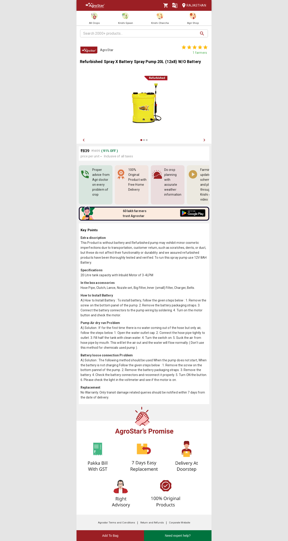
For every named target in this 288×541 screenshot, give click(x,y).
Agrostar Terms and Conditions (116, 522)
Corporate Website (179, 522)
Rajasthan (192, 5)
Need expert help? (178, 535)
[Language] (174, 5)
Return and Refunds (152, 522)
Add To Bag (110, 535)
